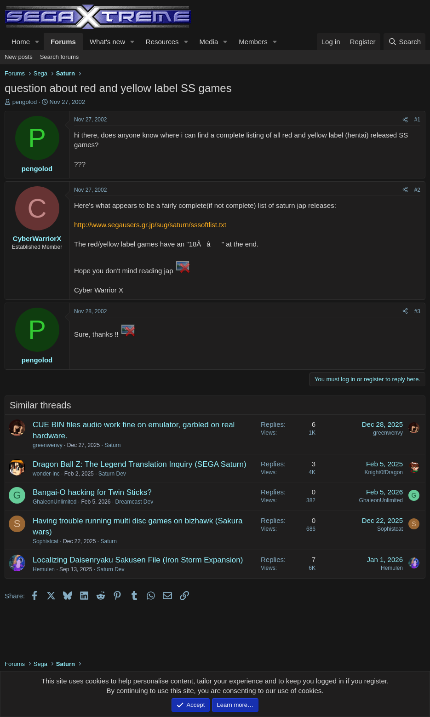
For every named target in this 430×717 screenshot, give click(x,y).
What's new (107, 42)
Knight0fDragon (384, 472)
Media (208, 42)
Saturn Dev (112, 473)
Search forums (59, 56)
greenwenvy (48, 445)
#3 (417, 311)
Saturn (112, 445)
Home (20, 42)
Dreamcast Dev (134, 502)
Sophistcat (45, 541)
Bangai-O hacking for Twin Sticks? (92, 492)
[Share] (405, 120)
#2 (417, 190)
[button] (37, 41)
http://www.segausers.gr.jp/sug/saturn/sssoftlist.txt (150, 225)
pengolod (24, 101)
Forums (63, 42)
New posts (19, 56)
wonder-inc (46, 473)
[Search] (404, 41)
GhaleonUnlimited (54, 502)
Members (253, 42)
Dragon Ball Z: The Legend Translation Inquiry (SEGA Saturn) (140, 464)
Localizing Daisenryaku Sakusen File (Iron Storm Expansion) (138, 560)
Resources (162, 42)
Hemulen (44, 569)
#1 (417, 119)
